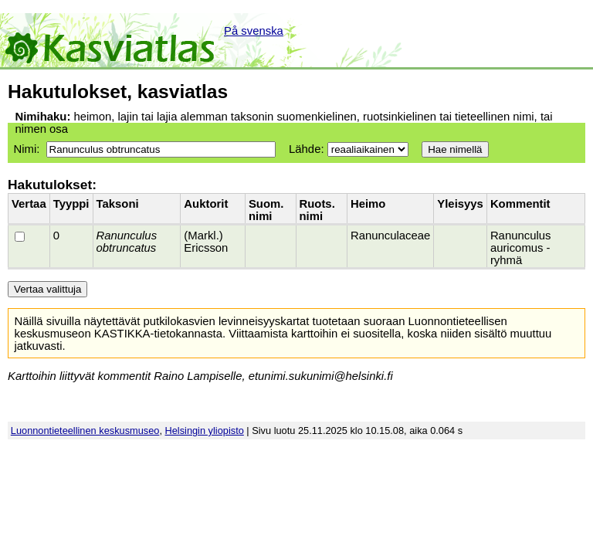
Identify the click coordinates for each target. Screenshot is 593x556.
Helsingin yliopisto (204, 430)
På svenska (253, 31)
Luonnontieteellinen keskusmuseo (85, 430)
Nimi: (26, 149)
